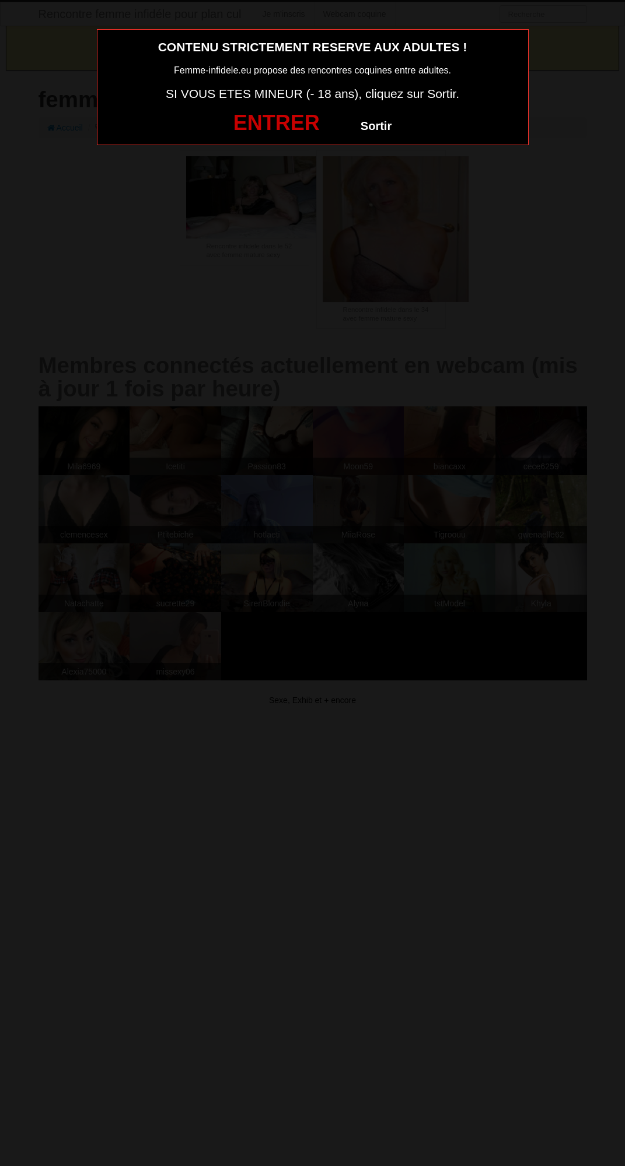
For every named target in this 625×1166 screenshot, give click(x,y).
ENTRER (276, 123)
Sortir (376, 126)
